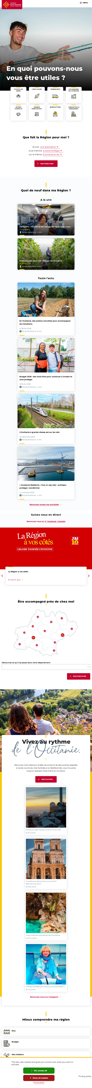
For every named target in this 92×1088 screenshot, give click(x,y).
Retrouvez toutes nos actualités (44, 504)
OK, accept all (39, 1070)
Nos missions (18, 1056)
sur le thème (27, 154)
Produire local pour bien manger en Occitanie (40, 261)
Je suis (35, 147)
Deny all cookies (39, 1078)
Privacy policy (84, 1076)
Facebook (51, 521)
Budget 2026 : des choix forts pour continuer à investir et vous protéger (45, 378)
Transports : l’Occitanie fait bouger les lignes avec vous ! (45, 227)
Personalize (38, 1082)
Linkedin (61, 521)
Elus (14, 1033)
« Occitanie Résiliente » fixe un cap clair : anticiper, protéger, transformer (43, 486)
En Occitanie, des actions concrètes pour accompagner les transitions (45, 322)
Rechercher (47, 164)
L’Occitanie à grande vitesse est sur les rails (39, 432)
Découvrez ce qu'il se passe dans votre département (26, 662)
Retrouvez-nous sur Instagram (46, 997)
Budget (15, 1044)
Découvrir (47, 779)
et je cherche (23, 150)
